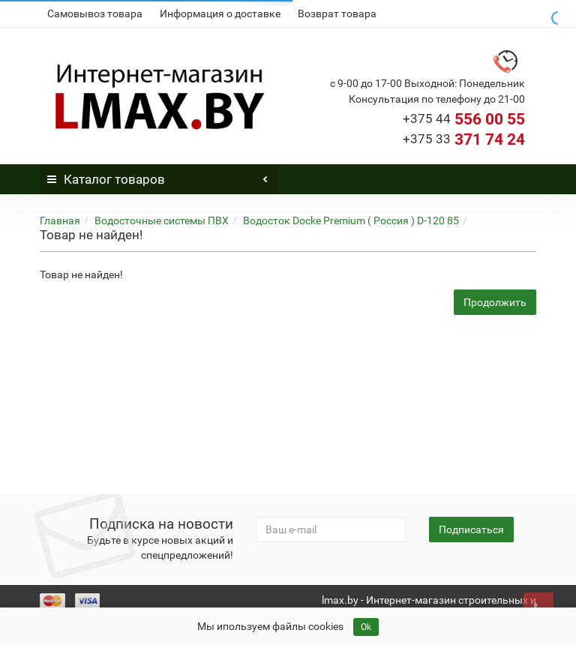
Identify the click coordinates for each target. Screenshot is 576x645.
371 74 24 (464, 139)
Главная (60, 220)
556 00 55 (464, 119)
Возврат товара (337, 14)
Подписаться (471, 530)
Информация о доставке (220, 14)
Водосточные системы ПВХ (161, 220)
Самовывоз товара (94, 14)
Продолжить (495, 302)
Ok (366, 627)
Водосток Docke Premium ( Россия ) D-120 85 (351, 220)
